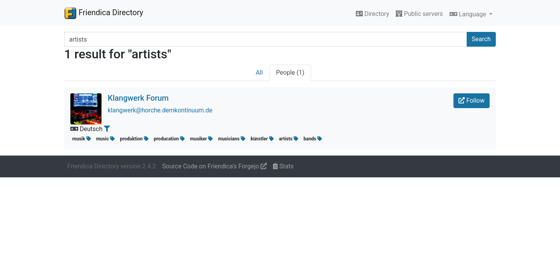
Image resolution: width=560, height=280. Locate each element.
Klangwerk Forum (138, 98)
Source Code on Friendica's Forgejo (214, 166)
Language (469, 14)
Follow (471, 100)
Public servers (419, 14)
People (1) (290, 72)
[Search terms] (265, 39)
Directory (372, 14)
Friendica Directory (103, 13)
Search (481, 39)
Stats (283, 166)
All (259, 72)
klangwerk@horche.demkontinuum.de (160, 110)
